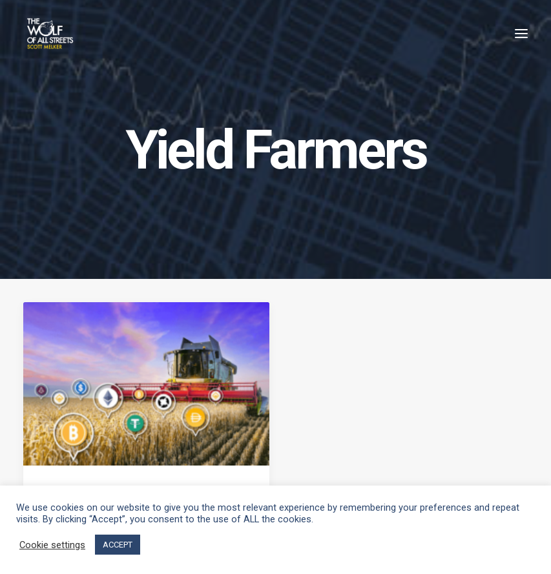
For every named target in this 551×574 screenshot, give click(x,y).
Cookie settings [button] (52, 545)
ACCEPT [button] (117, 544)
